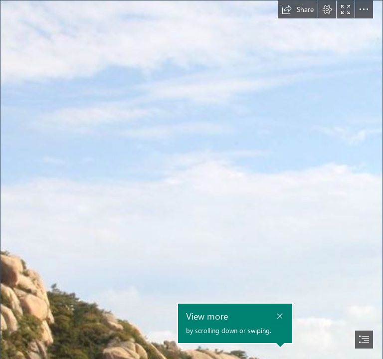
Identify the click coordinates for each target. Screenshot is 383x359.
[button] (298, 9)
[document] (191, 179)
